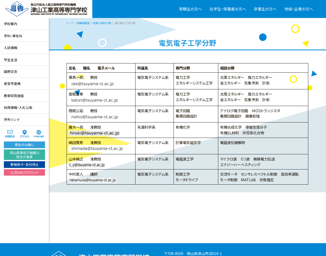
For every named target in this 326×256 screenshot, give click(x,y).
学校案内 (10, 23)
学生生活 (10, 59)
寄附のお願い (24, 144)
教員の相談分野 (102, 23)
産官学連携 (12, 83)
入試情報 (10, 47)
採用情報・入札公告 (18, 107)
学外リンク (12, 119)
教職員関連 (83, 23)
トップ (70, 23)
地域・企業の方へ (298, 9)
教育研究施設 (14, 95)
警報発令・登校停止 (24, 164)
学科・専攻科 (13, 35)
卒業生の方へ (265, 9)
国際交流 (10, 71)
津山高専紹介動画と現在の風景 (24, 154)
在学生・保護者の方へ (228, 9)
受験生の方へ (190, 9)
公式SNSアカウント (25, 172)
